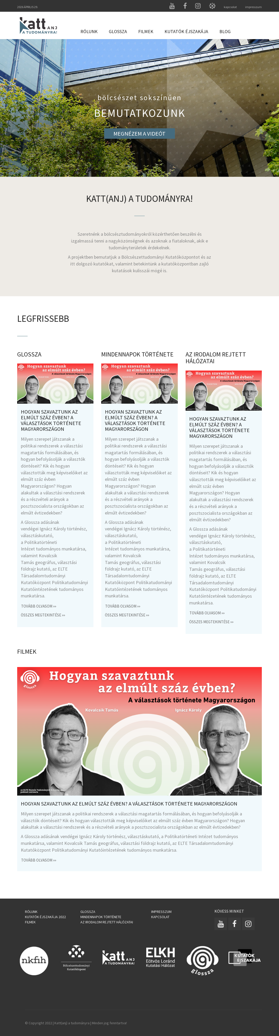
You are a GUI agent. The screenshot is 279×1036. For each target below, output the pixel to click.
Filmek (145, 31)
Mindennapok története (100, 916)
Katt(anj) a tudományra (72, 1023)
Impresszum (161, 911)
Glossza (118, 31)
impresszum (253, 7)
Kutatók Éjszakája (186, 31)
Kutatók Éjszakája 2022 (45, 916)
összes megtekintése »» (43, 615)
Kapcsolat (160, 916)
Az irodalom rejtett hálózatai (106, 922)
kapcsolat (230, 7)
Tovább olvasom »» (38, 606)
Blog (225, 31)
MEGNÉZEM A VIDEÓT (139, 133)
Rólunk (89, 31)
